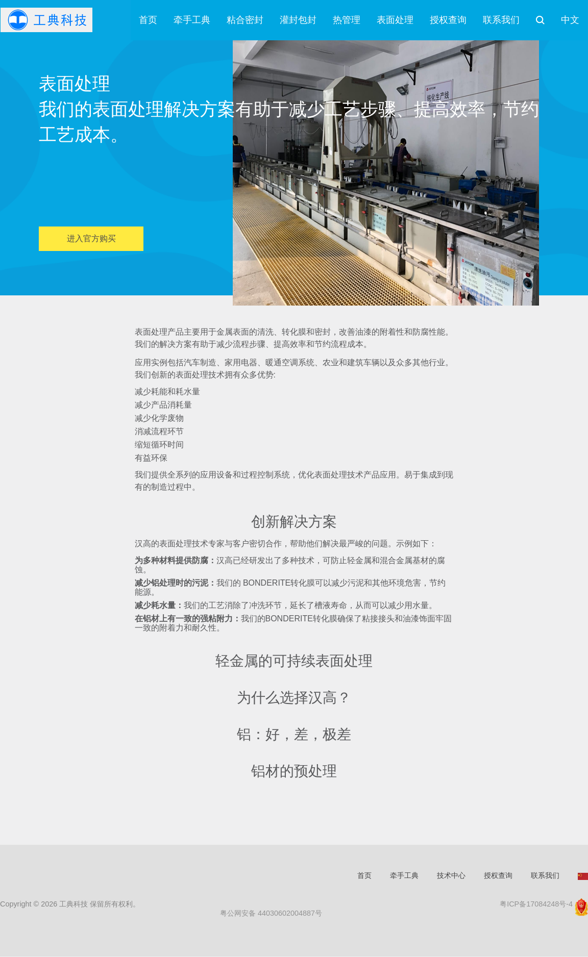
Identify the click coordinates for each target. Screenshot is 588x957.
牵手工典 (192, 20)
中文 (570, 20)
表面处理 (395, 20)
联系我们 (501, 20)
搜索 (540, 20)
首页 (148, 20)
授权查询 (448, 20)
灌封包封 (298, 20)
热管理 (346, 20)
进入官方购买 (91, 239)
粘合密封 (245, 20)
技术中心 (451, 876)
